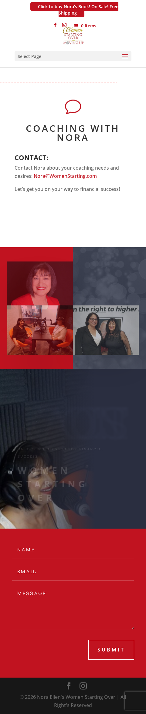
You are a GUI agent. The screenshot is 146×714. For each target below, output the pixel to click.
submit (111, 649)
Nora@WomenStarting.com (65, 176)
